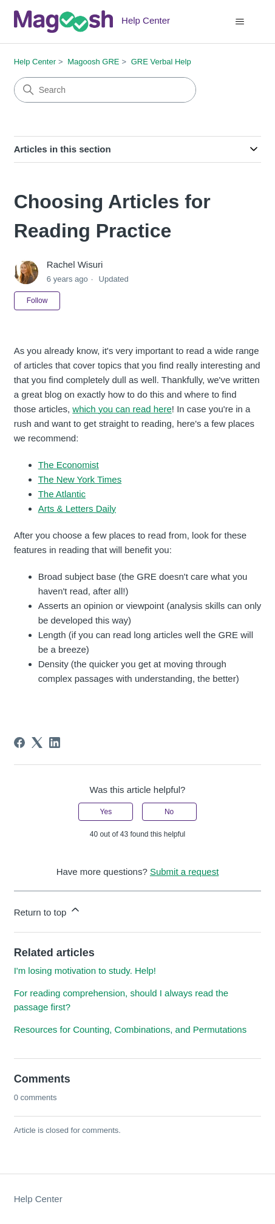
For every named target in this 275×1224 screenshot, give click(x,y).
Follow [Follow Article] (37, 300)
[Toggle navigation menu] (239, 22)
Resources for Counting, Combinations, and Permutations (130, 1029)
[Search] (105, 90)
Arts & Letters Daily (77, 508)
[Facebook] (19, 742)
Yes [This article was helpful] (106, 811)
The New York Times (80, 479)
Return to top (47, 910)
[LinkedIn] (54, 742)
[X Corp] (37, 742)
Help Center (35, 61)
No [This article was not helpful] (169, 811)
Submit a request (184, 871)
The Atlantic (62, 494)
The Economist (68, 465)
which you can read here (121, 409)
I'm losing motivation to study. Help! (85, 970)
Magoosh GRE (93, 61)
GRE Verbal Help (161, 61)
